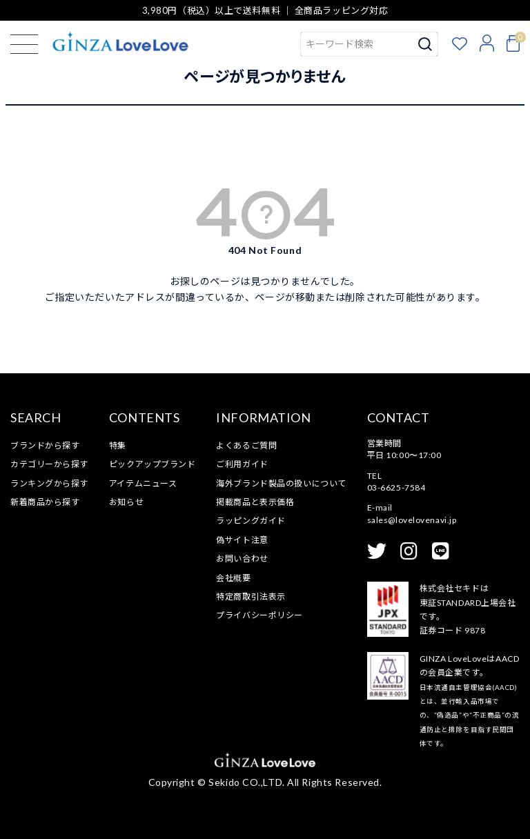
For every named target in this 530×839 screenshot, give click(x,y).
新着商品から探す (44, 502)
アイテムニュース (143, 483)
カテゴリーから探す (49, 464)
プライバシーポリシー (259, 615)
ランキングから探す (49, 483)
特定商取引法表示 (250, 596)
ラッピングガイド (250, 520)
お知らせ (126, 502)
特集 (117, 445)
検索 (425, 44)
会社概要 (233, 578)
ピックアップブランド (152, 464)
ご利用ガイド (242, 464)
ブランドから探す (44, 445)
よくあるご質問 (246, 445)
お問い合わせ (242, 558)
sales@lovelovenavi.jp (412, 520)
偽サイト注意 (242, 540)
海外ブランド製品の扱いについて (281, 483)
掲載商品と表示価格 (255, 502)
